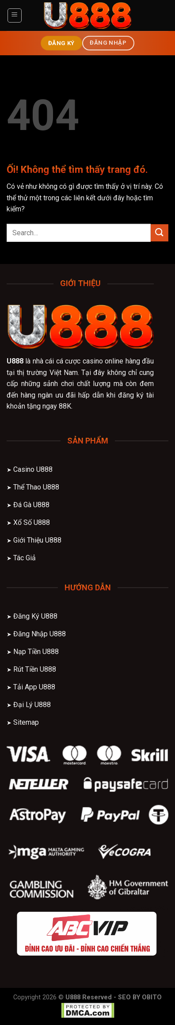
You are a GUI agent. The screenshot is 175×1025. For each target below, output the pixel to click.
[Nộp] (159, 232)
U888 (15, 361)
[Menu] (15, 15)
